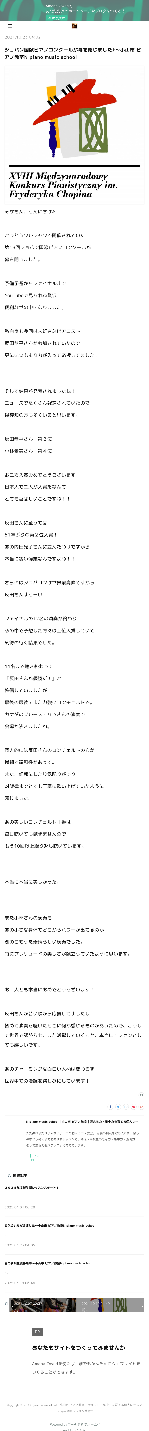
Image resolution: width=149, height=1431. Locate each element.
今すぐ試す (56, 18)
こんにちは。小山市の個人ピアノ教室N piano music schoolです (49, 1235)
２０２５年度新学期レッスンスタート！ (32, 1188)
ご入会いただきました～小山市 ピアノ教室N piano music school (50, 1226)
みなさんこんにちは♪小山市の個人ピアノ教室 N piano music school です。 (58, 1197)
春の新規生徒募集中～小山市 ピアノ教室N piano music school (49, 1263)
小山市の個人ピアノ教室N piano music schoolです (40, 1273)
